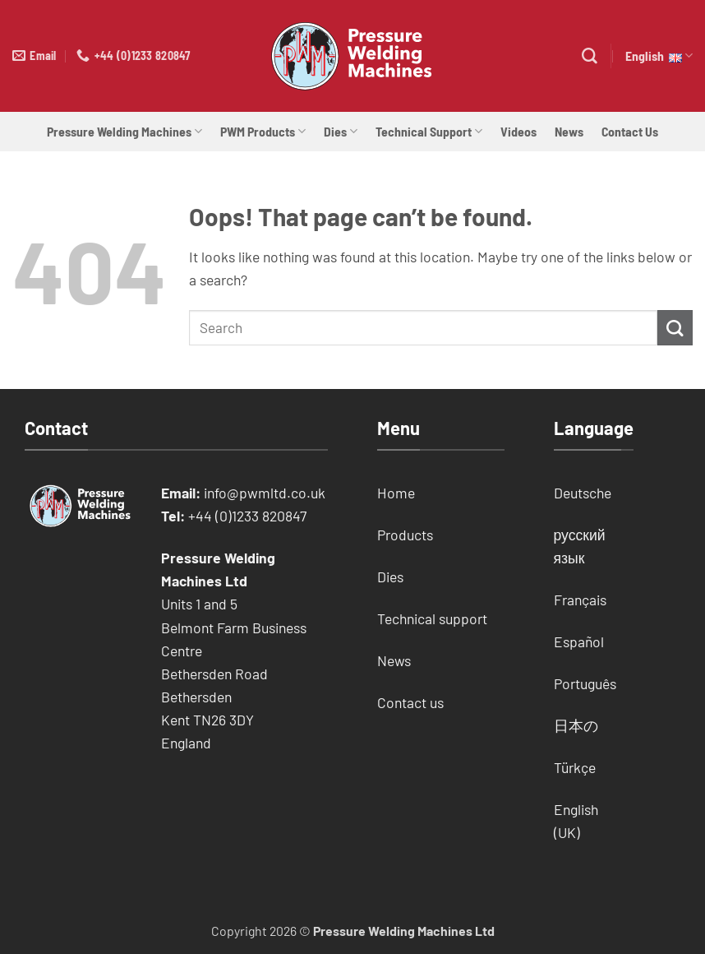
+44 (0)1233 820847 (247, 516)
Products (405, 535)
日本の (576, 725)
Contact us (410, 702)
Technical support (432, 618)
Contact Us (629, 131)
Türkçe (575, 767)
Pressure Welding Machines (124, 131)
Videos (518, 131)
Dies (340, 131)
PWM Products (263, 131)
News (569, 131)
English (659, 56)
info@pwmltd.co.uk (264, 493)
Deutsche (582, 493)
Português (585, 683)
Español (579, 641)
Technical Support (429, 131)
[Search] (589, 56)
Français (580, 599)
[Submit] (675, 327)
